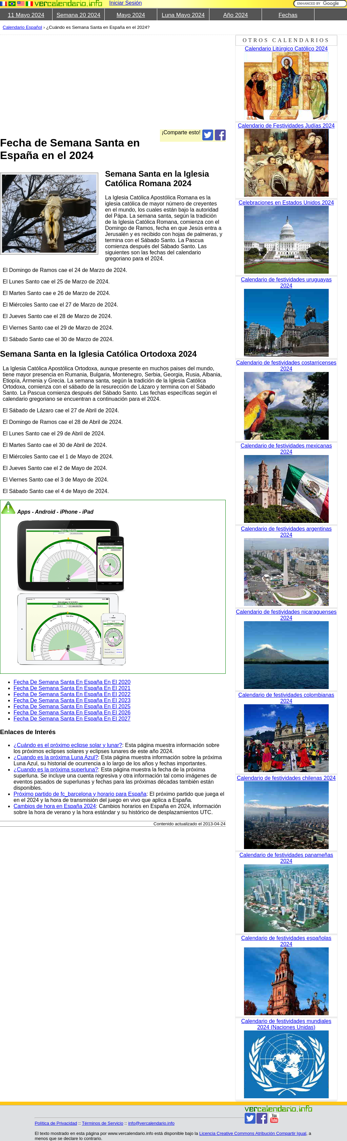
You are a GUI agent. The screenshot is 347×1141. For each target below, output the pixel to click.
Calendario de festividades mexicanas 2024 (286, 449)
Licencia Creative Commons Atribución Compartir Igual (252, 1133)
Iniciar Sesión (125, 3)
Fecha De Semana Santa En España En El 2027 (72, 719)
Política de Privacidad (56, 1123)
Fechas (288, 15)
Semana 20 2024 (79, 15)
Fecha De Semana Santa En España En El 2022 (72, 694)
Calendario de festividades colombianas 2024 (286, 698)
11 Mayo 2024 (26, 15)
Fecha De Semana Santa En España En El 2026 (72, 712)
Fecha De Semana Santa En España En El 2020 (72, 682)
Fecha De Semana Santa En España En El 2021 (72, 688)
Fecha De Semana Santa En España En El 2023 (72, 700)
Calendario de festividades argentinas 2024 (286, 532)
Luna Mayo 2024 (183, 15)
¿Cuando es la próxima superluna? (56, 769)
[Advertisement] (171, 82)
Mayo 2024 (131, 15)
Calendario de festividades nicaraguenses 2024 (286, 615)
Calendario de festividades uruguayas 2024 (286, 283)
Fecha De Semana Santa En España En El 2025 (72, 706)
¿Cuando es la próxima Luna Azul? (56, 757)
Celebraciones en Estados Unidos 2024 (286, 202)
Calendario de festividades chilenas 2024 (286, 778)
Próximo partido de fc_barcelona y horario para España (80, 794)
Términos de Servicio (102, 1123)
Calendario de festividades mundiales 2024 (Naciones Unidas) (286, 1024)
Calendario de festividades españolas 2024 (286, 941)
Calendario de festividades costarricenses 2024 (286, 366)
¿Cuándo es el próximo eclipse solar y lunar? (68, 745)
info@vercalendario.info (151, 1123)
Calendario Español (22, 27)
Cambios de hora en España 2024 (55, 806)
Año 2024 (235, 15)
